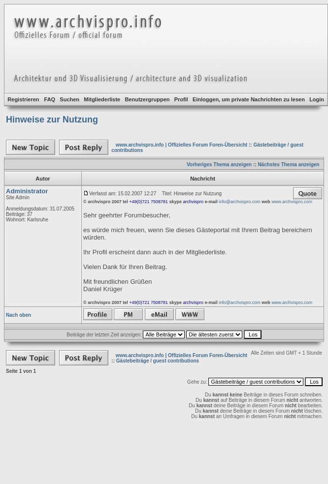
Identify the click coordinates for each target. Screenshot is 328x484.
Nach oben (18, 315)
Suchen (69, 99)
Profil (181, 99)
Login (316, 99)
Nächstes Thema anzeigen (288, 164)
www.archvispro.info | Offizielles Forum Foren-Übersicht (181, 145)
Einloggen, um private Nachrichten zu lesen (249, 99)
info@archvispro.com (240, 201)
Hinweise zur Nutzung (52, 119)
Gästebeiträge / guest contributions (157, 360)
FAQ (50, 99)
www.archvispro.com (291, 201)
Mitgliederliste (102, 99)
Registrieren (23, 99)
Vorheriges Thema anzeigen (219, 164)
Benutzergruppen (147, 99)
